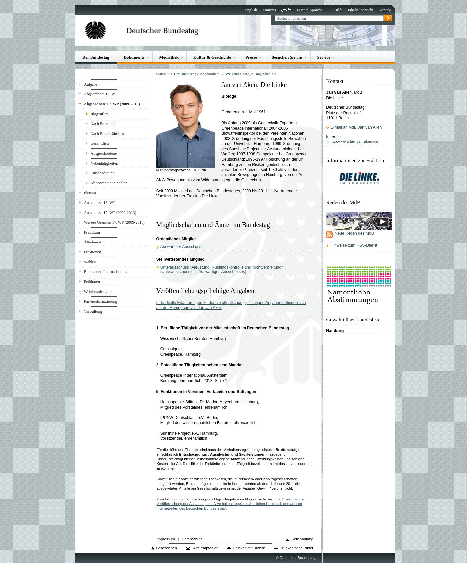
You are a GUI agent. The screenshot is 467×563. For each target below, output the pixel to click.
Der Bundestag (95, 57)
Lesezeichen (166, 548)
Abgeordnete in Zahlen (109, 183)
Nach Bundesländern (107, 133)
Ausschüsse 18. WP (100, 202)
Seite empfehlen (205, 548)
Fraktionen (92, 252)
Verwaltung (93, 311)
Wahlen (90, 262)
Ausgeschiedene (104, 153)
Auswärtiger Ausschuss (180, 246)
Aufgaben (92, 84)
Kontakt (384, 10)
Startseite (163, 74)
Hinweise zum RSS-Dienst (354, 245)
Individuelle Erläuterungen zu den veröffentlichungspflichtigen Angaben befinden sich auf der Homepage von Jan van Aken (231, 305)
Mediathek (169, 57)
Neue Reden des (354, 233)
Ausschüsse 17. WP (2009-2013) (110, 212)
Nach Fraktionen (104, 123)
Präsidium (92, 232)
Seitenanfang (302, 539)
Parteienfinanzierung (100, 301)
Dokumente (134, 57)
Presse (251, 57)
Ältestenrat (92, 242)
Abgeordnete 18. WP (100, 94)
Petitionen (92, 281)
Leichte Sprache (309, 10)
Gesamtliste (100, 143)
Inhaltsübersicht (360, 10)
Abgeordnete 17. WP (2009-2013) (112, 104)
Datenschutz (192, 539)
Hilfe (338, 10)
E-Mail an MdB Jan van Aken (356, 127)
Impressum (166, 539)
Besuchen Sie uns (287, 57)
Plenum (90, 193)
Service (323, 57)
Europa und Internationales (105, 271)
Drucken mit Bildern (249, 548)
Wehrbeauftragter (98, 291)
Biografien (100, 114)
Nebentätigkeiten (104, 163)
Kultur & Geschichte (212, 57)
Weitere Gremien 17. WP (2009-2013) (114, 222)
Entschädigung (102, 173)
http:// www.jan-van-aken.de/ (354, 141)
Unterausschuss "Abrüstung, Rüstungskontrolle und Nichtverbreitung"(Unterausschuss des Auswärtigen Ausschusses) (221, 269)
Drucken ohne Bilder (296, 548)
